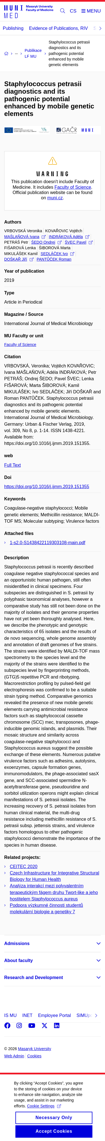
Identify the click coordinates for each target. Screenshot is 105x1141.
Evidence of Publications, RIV (58, 28)
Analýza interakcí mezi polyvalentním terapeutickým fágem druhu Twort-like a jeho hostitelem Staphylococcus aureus (54, 892)
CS (73, 11)
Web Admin (14, 1056)
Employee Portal (54, 1015)
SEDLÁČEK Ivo (57, 253)
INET (27, 1015)
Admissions (17, 943)
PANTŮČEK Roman (54, 259)
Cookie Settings (44, 1112)
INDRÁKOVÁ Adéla (69, 236)
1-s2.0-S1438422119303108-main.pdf (47, 542)
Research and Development (33, 977)
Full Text (12, 465)
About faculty (18, 960)
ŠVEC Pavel (79, 242)
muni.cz (55, 197)
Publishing (13, 28)
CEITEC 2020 (24, 866)
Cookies (34, 1056)
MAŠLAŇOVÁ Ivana (25, 236)
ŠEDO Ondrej (46, 242)
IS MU (10, 1015)
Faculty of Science (73, 187)
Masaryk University (34, 1048)
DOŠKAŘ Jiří (19, 259)
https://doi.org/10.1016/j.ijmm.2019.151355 (46, 486)
